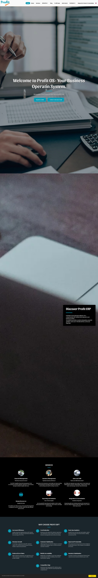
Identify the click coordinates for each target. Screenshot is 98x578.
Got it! (92, 576)
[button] (45, 3)
